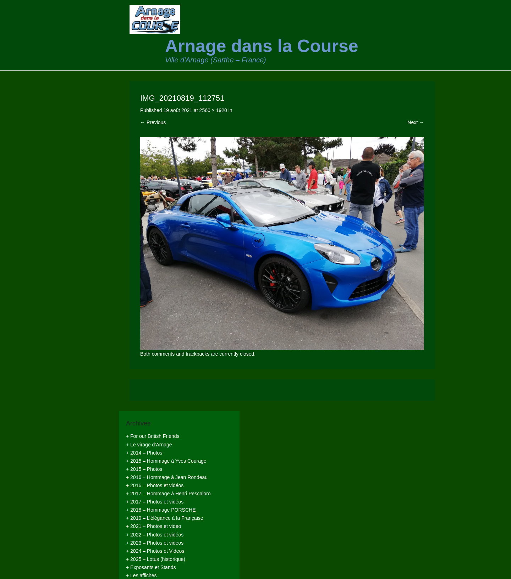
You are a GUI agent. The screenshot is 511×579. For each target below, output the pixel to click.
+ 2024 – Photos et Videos (155, 551)
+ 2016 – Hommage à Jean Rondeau (167, 477)
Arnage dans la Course (261, 46)
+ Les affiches (141, 575)
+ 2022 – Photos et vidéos (154, 535)
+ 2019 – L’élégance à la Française (164, 518)
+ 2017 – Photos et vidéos (154, 502)
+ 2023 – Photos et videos (154, 543)
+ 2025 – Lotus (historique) (155, 559)
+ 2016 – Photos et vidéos (154, 485)
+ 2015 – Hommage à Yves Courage (166, 461)
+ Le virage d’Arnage (149, 444)
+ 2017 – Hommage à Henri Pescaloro (168, 493)
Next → (415, 122)
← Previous (153, 122)
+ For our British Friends (153, 436)
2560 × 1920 (213, 110)
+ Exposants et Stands (151, 567)
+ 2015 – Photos (144, 469)
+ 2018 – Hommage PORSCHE (161, 510)
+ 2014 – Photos (144, 453)
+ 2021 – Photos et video (153, 526)
